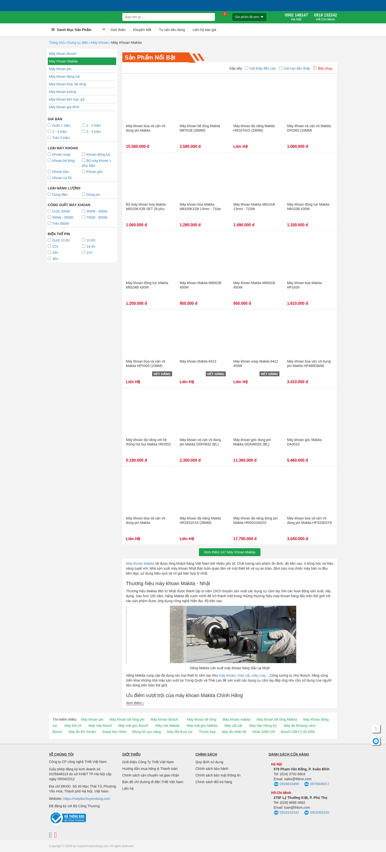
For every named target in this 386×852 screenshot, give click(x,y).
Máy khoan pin (60, 69)
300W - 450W (95, 211)
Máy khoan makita (237, 719)
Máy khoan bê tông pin (127, 719)
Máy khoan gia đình (64, 107)
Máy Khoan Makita (63, 61)
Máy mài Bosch (100, 726)
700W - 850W (95, 217)
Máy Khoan (100, 43)
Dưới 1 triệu (59, 125)
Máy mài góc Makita (202, 726)
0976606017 (316, 784)
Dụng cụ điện (77, 43)
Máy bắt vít (72, 726)
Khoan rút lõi (60, 178)
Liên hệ (128, 789)
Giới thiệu (118, 30)
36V (53, 259)
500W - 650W (60, 217)
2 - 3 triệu (57, 132)
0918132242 (286, 812)
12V (53, 246)
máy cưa (258, 675)
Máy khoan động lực (64, 76)
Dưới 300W (59, 211)
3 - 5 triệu (91, 132)
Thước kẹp (207, 732)
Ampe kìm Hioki (114, 732)
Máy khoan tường (62, 92)
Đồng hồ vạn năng (146, 732)
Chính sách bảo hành (211, 769)
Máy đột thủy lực (180, 732)
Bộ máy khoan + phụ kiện (97, 163)
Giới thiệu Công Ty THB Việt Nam (148, 762)
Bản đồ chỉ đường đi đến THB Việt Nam (152, 782)
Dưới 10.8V (59, 240)
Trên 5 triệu (59, 138)
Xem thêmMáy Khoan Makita (229, 552)
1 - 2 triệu (91, 125)
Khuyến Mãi (142, 30)
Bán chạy (322, 68)
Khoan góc (92, 172)
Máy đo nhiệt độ (234, 732)
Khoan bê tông (61, 161)
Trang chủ (57, 43)
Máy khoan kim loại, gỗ (66, 99)
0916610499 (286, 784)
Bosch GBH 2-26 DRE (298, 732)
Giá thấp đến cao (260, 68)
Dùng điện (58, 195)
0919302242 (316, 812)
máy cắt (244, 675)
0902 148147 (296, 17)
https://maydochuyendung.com (86, 799)
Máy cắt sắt (233, 726)
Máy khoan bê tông (201, 719)
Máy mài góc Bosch (133, 726)
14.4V (89, 246)
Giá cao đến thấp (294, 68)
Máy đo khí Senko (82, 732)
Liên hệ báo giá (204, 30)
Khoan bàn (58, 172)
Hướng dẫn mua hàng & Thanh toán (150, 769)
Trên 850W (58, 224)
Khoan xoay (59, 154)
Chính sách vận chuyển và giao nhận (150, 775)
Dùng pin (91, 195)
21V (87, 253)
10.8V (89, 240)
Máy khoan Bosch (62, 54)
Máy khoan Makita (140, 563)
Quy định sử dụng (209, 762)
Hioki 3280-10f (264, 732)
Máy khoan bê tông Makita (277, 719)
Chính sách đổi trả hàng (213, 782)
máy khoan (227, 675)
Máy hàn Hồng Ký (263, 726)
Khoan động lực (96, 154)
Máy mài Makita (167, 726)
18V (53, 253)
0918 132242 (325, 17)
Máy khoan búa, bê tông (67, 84)
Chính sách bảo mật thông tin (218, 775)
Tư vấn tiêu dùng (172, 30)
